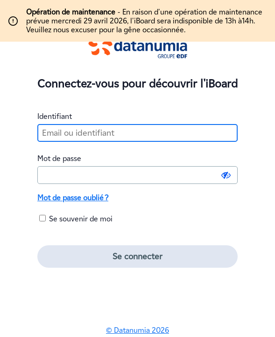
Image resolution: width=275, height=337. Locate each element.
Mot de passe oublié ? (72, 197)
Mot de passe (59, 158)
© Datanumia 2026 (137, 330)
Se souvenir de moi (76, 218)
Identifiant (54, 116)
